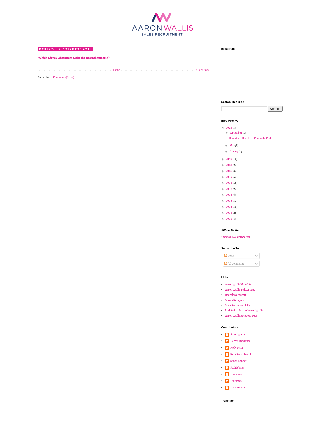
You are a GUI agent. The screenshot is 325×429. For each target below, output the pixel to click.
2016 (229, 195)
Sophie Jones (237, 367)
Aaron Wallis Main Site (238, 284)
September (236, 132)
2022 (229, 159)
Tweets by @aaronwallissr (235, 237)
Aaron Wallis (237, 334)
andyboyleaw (237, 387)
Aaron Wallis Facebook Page (241, 315)
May (232, 145)
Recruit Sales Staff (235, 295)
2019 (229, 177)
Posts (229, 256)
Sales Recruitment (240, 354)
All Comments (234, 263)
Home (116, 70)
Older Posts (202, 70)
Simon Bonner (238, 361)
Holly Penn (236, 347)
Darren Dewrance (240, 341)
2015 (229, 200)
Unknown (236, 374)
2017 (229, 189)
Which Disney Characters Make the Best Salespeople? (73, 57)
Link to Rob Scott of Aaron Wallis (244, 310)
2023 (229, 127)
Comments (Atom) (63, 77)
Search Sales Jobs (234, 300)
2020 (229, 171)
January (234, 151)
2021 (229, 165)
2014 (229, 207)
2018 (229, 183)
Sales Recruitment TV (237, 305)
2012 (229, 218)
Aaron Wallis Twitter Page (240, 289)
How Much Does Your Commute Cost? (250, 138)
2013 (229, 212)
